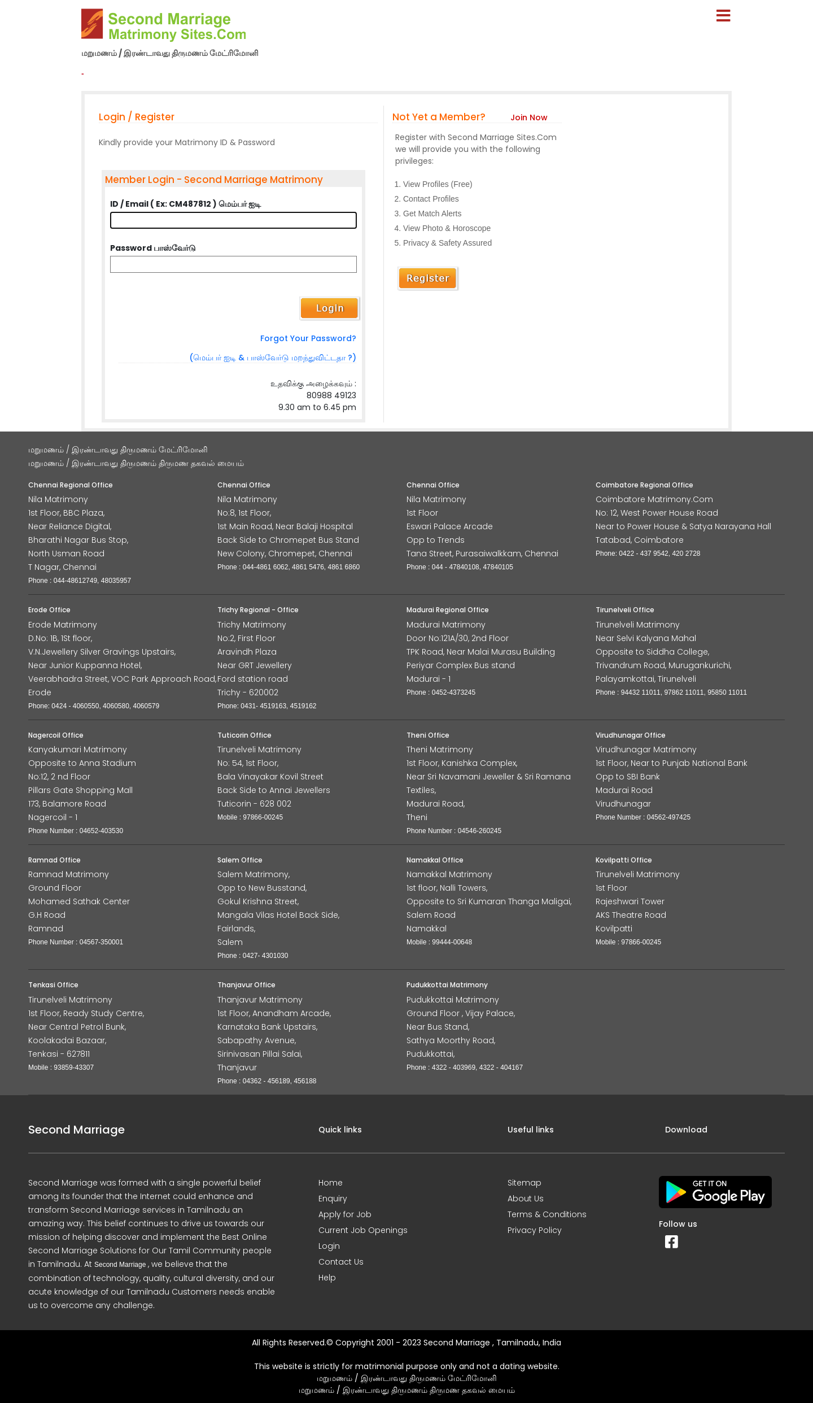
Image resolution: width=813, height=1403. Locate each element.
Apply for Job (344, 1214)
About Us (526, 1198)
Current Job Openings (363, 1230)
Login (329, 1246)
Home (330, 1182)
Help (327, 1277)
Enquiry (332, 1198)
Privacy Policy (535, 1230)
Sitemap (524, 1182)
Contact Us (341, 1261)
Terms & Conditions (547, 1214)
